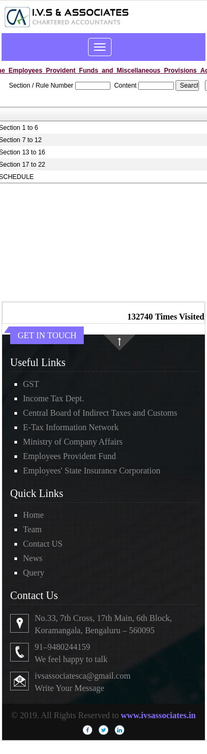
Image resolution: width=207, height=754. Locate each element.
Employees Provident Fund (69, 456)
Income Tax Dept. (53, 398)
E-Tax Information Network (70, 427)
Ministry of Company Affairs (73, 441)
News (32, 558)
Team (32, 529)
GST (31, 383)
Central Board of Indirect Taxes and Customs (100, 412)
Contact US (42, 543)
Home (33, 514)
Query (33, 572)
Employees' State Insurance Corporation (91, 470)
